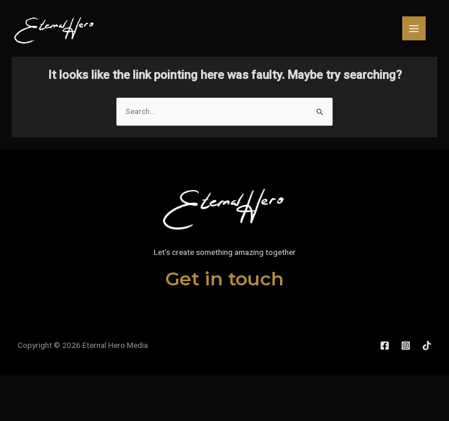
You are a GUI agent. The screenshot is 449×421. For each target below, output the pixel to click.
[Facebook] (384, 345)
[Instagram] (405, 345)
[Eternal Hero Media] (55, 28)
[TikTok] (426, 345)
